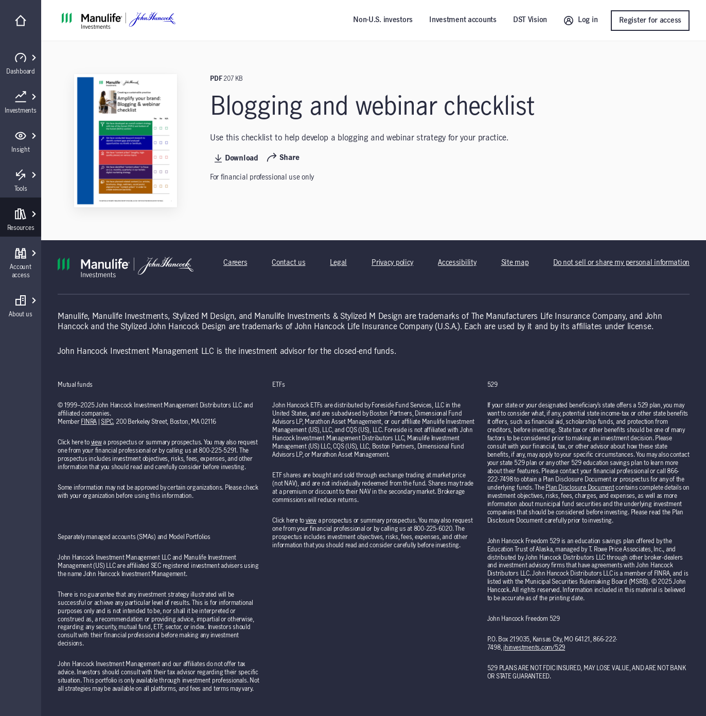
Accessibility (457, 262)
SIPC (107, 422)
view (96, 442)
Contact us (288, 262)
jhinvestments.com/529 (534, 648)
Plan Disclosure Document (579, 488)
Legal (338, 262)
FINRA (89, 422)
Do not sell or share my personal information (621, 262)
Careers (235, 262)
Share (283, 158)
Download (236, 158)
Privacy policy (392, 262)
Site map (515, 262)
